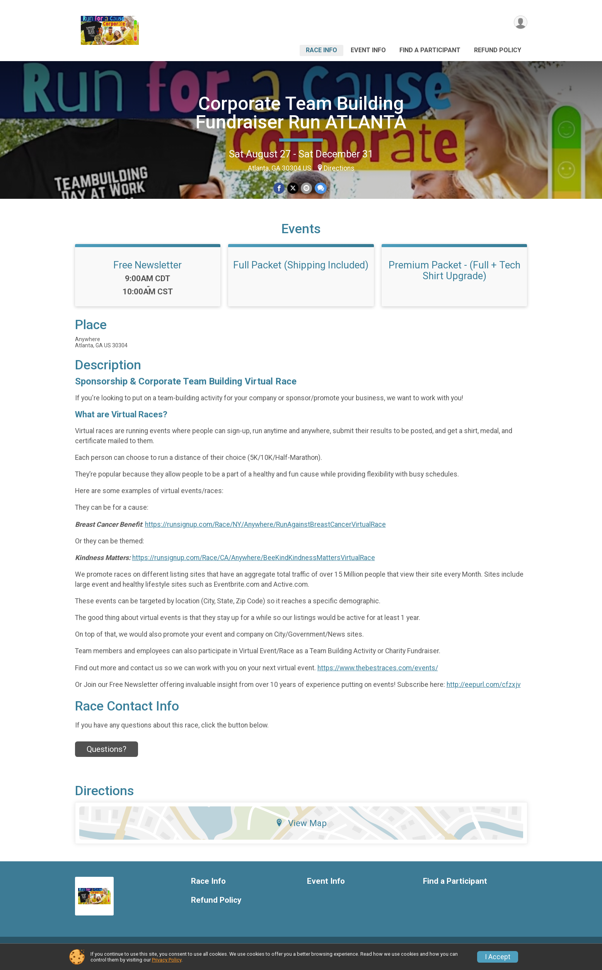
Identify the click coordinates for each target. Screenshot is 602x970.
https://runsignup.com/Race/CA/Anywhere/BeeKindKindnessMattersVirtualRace (253, 567)
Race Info (321, 50)
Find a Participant (429, 50)
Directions (339, 168)
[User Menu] (520, 22)
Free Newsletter (147, 274)
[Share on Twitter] (292, 188)
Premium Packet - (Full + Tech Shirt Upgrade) (454, 279)
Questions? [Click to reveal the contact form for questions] (106, 758)
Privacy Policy (166, 960)
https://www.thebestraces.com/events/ (377, 677)
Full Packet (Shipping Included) (300, 274)
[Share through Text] (320, 188)
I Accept (497, 957)
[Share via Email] (306, 188)
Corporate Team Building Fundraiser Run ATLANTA (301, 112)
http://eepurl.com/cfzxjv (484, 694)
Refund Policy (497, 50)
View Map (301, 832)
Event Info (368, 50)
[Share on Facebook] (279, 188)
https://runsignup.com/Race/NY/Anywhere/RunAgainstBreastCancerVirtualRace (265, 534)
